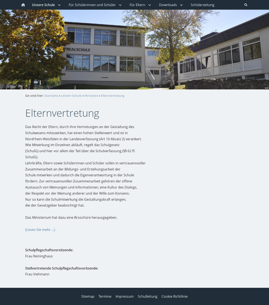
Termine (105, 296)
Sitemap (87, 296)
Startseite (51, 96)
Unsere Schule (71, 96)
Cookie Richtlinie (175, 296)
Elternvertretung (112, 96)
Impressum (125, 296)
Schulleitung (147, 296)
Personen (91, 96)
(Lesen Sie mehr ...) (40, 229)
